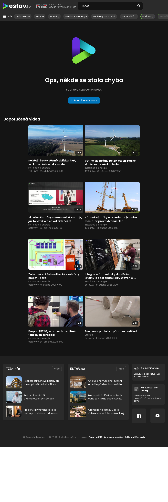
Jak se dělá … (128, 16)
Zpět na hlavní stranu (84, 100)
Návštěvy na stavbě (104, 16)
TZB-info (13, 307)
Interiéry (54, 16)
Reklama (129, 376)
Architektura (23, 16)
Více (57, 307)
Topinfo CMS (95, 376)
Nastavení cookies (113, 376)
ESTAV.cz (77, 307)
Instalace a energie (76, 16)
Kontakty (140, 376)
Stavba (40, 16)
